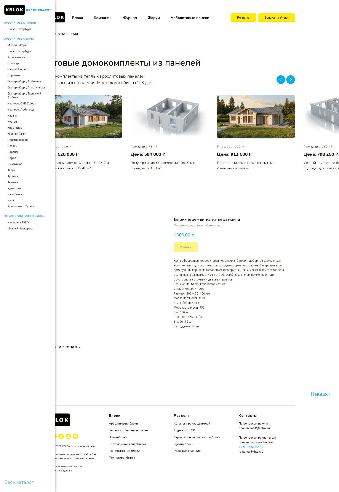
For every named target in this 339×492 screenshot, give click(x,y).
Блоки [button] (77, 17)
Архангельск (16, 57)
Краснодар (15, 128)
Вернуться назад (61, 34)
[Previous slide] (281, 79)
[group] (83, 133)
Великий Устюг (17, 69)
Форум (154, 17)
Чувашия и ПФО (18, 222)
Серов (12, 158)
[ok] (61, 436)
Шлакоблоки (118, 437)
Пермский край (18, 140)
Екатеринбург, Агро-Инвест (26, 88)
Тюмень (13, 182)
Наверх (320, 394)
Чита (11, 200)
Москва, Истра (17, 45)
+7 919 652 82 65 (251, 447)
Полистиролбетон (122, 458)
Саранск (13, 152)
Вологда (13, 63)
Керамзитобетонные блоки (128, 430)
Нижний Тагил (17, 134)
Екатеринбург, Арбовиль (24, 81)
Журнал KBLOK (184, 430)
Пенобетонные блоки (124, 451)
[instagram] (68, 436)
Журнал (129, 17)
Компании (103, 17)
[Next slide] (290, 79)
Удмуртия (14, 188)
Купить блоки (183, 444)
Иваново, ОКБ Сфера (22, 104)
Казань (12, 116)
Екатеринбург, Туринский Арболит (24, 95)
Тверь (12, 170)
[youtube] (75, 436)
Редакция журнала (187, 451)
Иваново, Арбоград (21, 110)
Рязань (12, 146)
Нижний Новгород (20, 229)
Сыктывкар (15, 164)
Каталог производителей (192, 423)
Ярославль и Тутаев (21, 206)
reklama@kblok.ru (251, 452)
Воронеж (14, 75)
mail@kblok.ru (260, 428)
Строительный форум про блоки (197, 437)
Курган (12, 122)
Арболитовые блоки (123, 423)
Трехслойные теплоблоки (127, 444)
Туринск (13, 176)
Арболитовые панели (190, 17)
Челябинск (15, 194)
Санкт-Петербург (19, 29)
